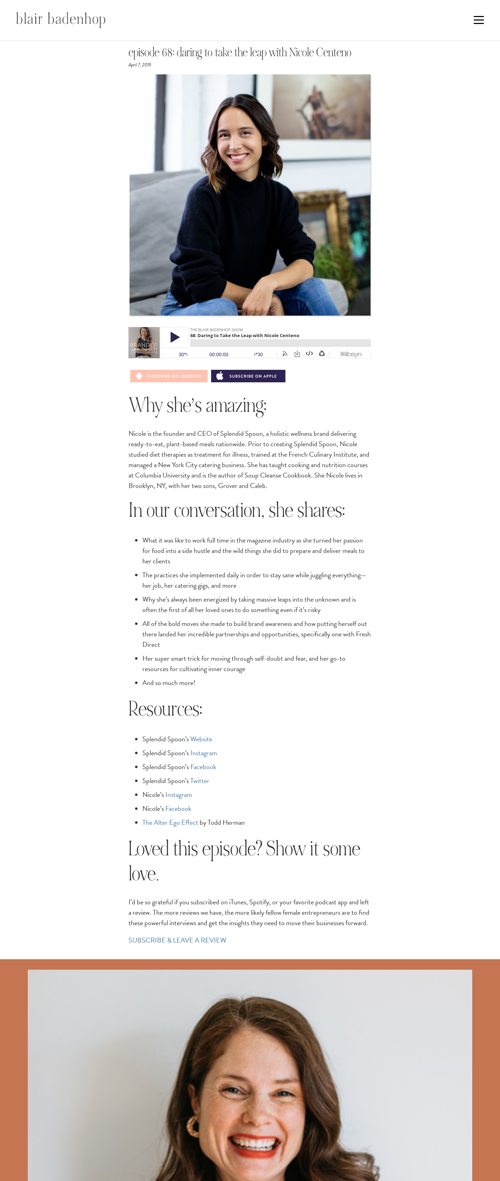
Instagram (203, 753)
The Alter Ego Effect (170, 822)
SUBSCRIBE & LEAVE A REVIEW (177, 940)
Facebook (203, 766)
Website (201, 739)
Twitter (199, 780)
